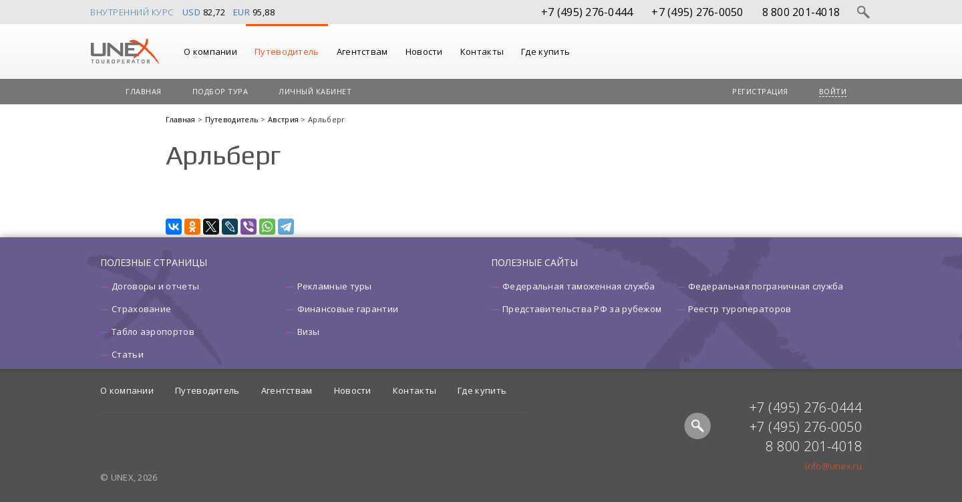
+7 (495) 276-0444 (587, 12)
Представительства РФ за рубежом (581, 309)
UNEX (124, 51)
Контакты (482, 51)
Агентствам (362, 51)
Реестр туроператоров (740, 309)
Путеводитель (287, 51)
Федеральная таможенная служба (578, 286)
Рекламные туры (334, 286)
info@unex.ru (833, 466)
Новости (424, 51)
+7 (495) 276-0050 (697, 12)
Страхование (141, 309)
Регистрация (760, 91)
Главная (144, 91)
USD (191, 12)
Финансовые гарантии (348, 309)
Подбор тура (220, 91)
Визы (308, 332)
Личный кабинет (315, 91)
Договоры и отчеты (155, 286)
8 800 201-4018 (801, 12)
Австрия (284, 119)
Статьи (128, 354)
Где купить (545, 51)
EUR (242, 12)
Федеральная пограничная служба (766, 286)
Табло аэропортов (153, 332)
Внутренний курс (132, 12)
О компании (210, 51)
